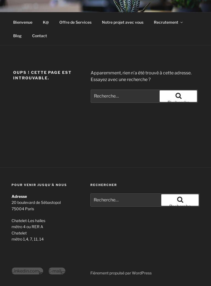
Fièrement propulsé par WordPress (121, 273)
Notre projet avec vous (122, 22)
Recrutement (169, 22)
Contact (39, 35)
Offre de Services (75, 22)
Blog (17, 35)
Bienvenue (22, 22)
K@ (46, 22)
